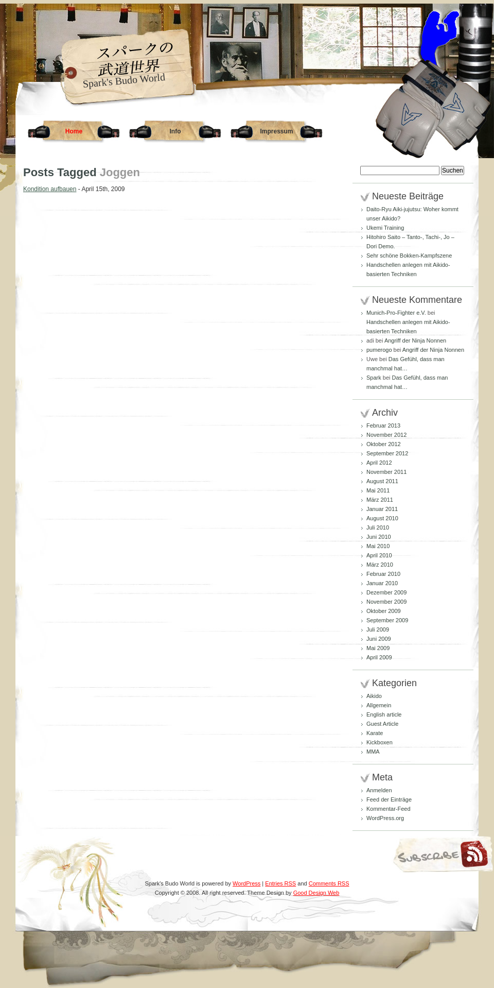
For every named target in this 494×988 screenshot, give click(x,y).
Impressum (276, 131)
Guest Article (382, 724)
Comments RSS (329, 883)
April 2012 (379, 462)
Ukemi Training (385, 228)
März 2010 (379, 564)
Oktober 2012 (383, 444)
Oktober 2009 (383, 611)
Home (73, 131)
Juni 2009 (378, 639)
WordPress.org (385, 818)
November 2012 (386, 435)
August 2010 (382, 518)
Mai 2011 (378, 490)
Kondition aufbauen (49, 189)
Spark (373, 377)
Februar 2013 (383, 425)
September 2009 (387, 620)
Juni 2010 (378, 537)
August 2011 (382, 481)
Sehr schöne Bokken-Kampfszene (409, 255)
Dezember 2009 (386, 592)
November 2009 (386, 602)
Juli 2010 (377, 527)
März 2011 (379, 500)
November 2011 (386, 472)
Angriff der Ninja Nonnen (415, 340)
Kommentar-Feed (388, 809)
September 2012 (387, 453)
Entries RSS (280, 883)
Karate (374, 733)
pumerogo (379, 350)
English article (383, 714)
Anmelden (379, 790)
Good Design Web (316, 893)
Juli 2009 (377, 629)
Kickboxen (379, 742)
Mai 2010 (378, 546)
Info (175, 131)
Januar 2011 (382, 509)
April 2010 (379, 555)
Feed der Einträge (389, 799)
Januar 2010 (382, 583)
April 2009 (379, 657)
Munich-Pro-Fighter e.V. (396, 313)
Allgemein (378, 705)
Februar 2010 (383, 574)
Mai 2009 (378, 648)
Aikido (374, 696)
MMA (373, 751)
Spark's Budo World (124, 80)
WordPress (246, 883)
